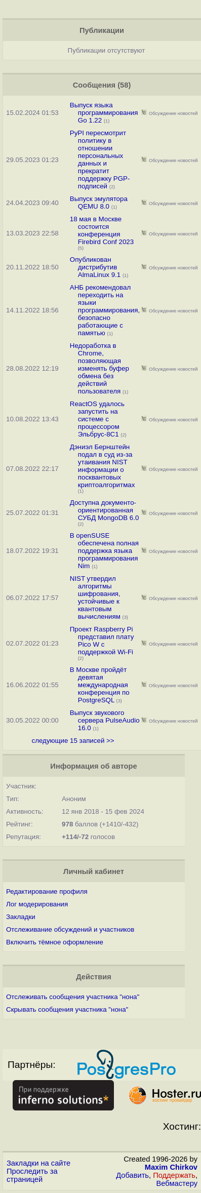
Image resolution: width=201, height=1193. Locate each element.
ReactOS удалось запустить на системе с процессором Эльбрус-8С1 (97, 419)
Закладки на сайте (38, 1163)
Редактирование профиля (47, 891)
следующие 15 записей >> (73, 740)
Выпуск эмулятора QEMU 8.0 (99, 202)
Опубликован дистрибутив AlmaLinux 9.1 (95, 267)
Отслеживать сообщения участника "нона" (72, 997)
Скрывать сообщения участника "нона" (67, 1009)
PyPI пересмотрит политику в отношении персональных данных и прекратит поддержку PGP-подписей (100, 159)
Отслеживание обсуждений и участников (70, 929)
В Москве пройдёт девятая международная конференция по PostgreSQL (100, 685)
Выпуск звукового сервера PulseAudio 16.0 (105, 720)
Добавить (132, 1175)
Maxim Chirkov (171, 1167)
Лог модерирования (37, 904)
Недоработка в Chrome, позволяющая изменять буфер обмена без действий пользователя (99, 368)
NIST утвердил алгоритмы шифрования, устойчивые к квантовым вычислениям (95, 597)
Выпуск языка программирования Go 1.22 (104, 112)
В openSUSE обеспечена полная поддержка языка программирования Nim (104, 551)
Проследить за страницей (32, 1175)
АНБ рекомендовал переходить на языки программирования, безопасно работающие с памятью (105, 310)
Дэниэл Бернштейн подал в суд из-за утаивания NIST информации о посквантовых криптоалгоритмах (102, 466)
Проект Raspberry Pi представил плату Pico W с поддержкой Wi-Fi (102, 640)
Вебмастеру (176, 1183)
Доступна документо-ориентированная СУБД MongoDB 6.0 (104, 510)
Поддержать (174, 1175)
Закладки (20, 917)
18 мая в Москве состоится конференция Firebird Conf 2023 (102, 230)
